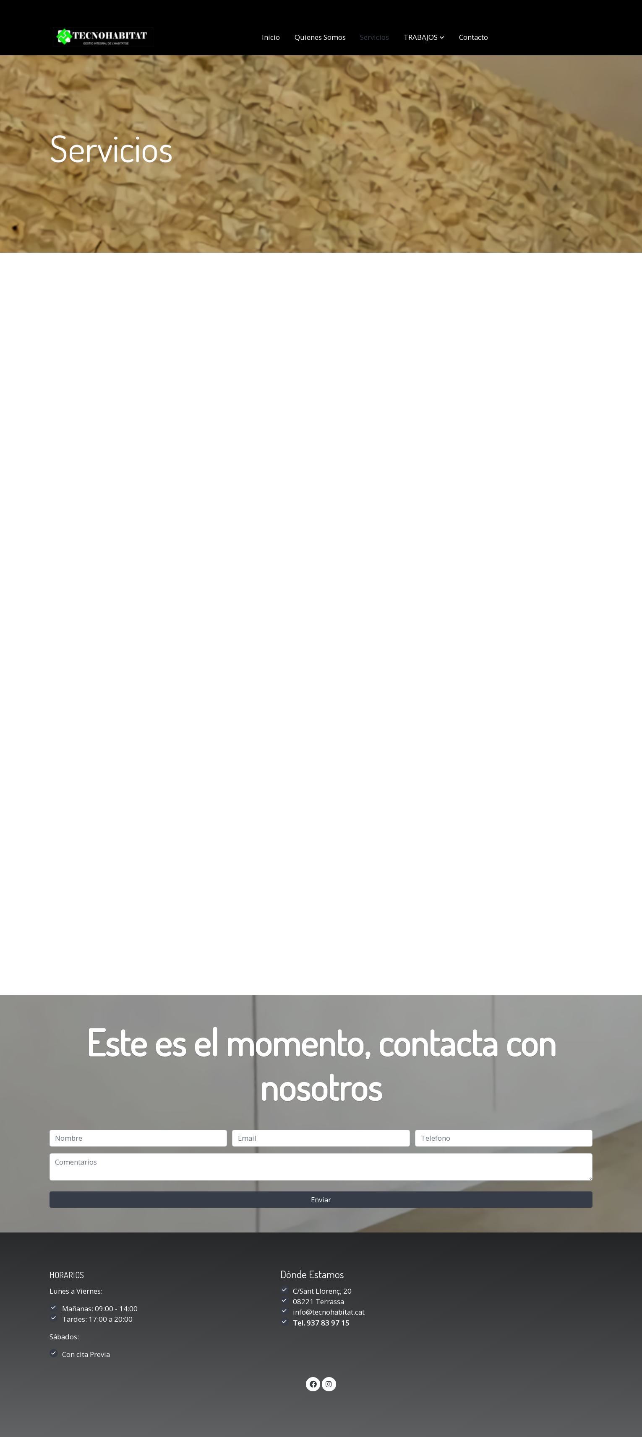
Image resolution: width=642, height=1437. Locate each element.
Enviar (321, 1199)
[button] (424, 37)
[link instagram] (329, 1383)
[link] (103, 37)
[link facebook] (313, 1383)
